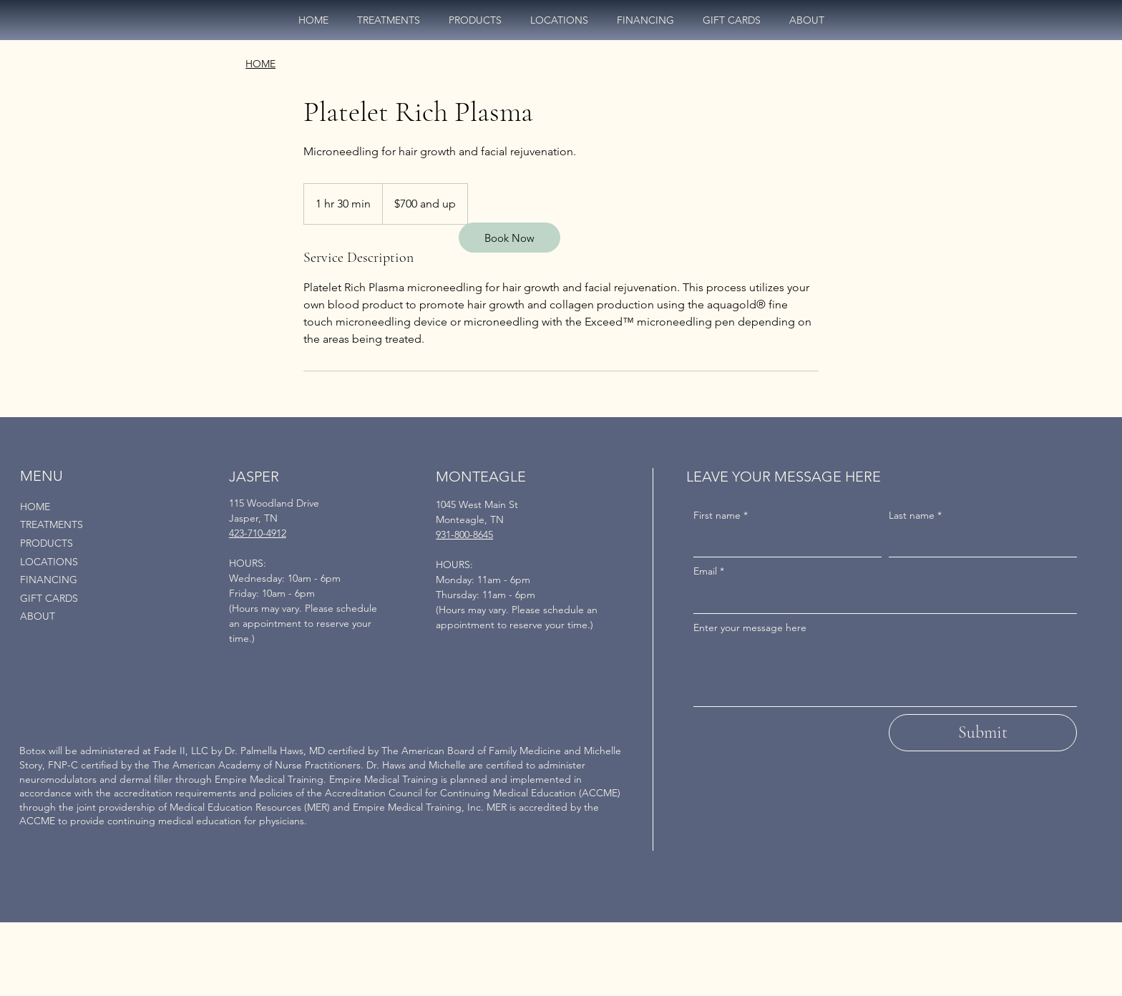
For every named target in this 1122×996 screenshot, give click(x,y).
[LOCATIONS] (190, 562)
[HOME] (260, 64)
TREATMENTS (51, 524)
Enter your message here (749, 627)
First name (720, 516)
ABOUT (37, 616)
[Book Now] (509, 238)
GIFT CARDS (49, 598)
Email (708, 572)
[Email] (880, 599)
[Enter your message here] (885, 673)
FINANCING (48, 579)
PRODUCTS (46, 543)
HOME (35, 506)
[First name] (783, 542)
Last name (915, 516)
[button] (559, 20)
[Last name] (978, 542)
